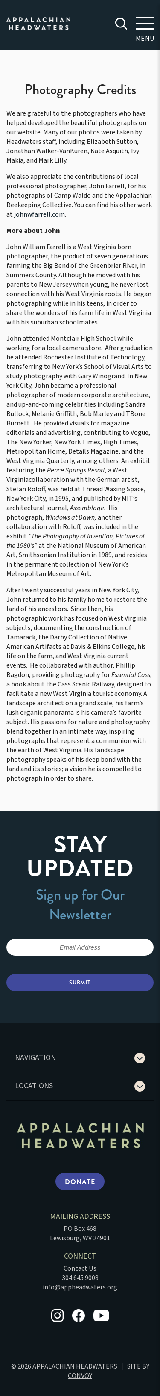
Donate (80, 1182)
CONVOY (80, 1376)
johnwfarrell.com (39, 214)
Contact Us (80, 1268)
